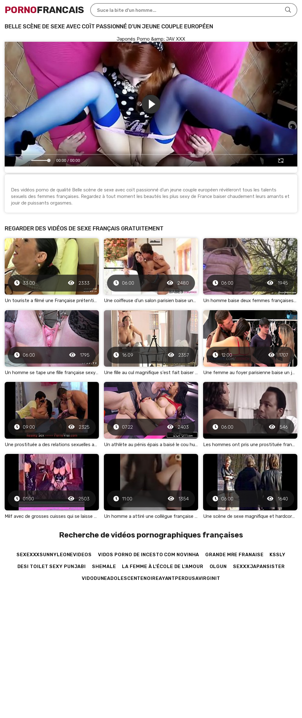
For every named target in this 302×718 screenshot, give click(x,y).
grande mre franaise (234, 554)
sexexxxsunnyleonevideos (54, 554)
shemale (104, 566)
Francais (44, 10)
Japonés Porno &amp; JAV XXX (151, 39)
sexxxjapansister (259, 566)
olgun (218, 566)
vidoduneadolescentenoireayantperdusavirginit (151, 578)
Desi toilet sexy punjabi (51, 566)
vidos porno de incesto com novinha (148, 554)
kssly (277, 554)
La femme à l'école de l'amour (162, 566)
